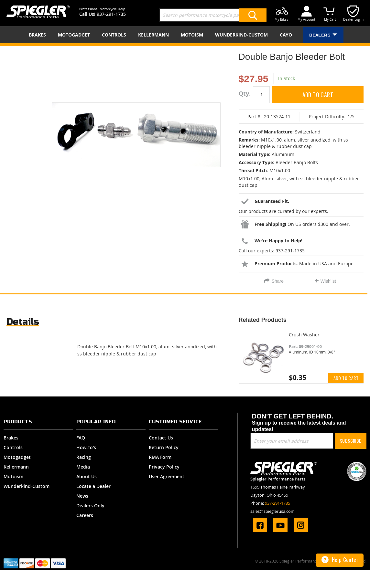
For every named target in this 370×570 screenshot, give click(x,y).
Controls (13, 447)
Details (22, 321)
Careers (84, 515)
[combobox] (213, 15)
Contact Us (161, 438)
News (82, 496)
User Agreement (166, 476)
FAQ (80, 438)
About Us (86, 476)
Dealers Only (90, 505)
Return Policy (164, 447)
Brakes (11, 438)
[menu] (185, 34)
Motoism (13, 476)
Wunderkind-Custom (26, 486)
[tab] (22, 323)
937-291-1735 (111, 14)
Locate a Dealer (93, 486)
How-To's (86, 447)
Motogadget (17, 457)
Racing (83, 457)
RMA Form (160, 457)
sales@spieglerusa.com (272, 511)
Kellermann (16, 467)
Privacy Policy (164, 467)
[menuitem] (39, 34)
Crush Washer (304, 335)
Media (83, 467)
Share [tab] (278, 281)
